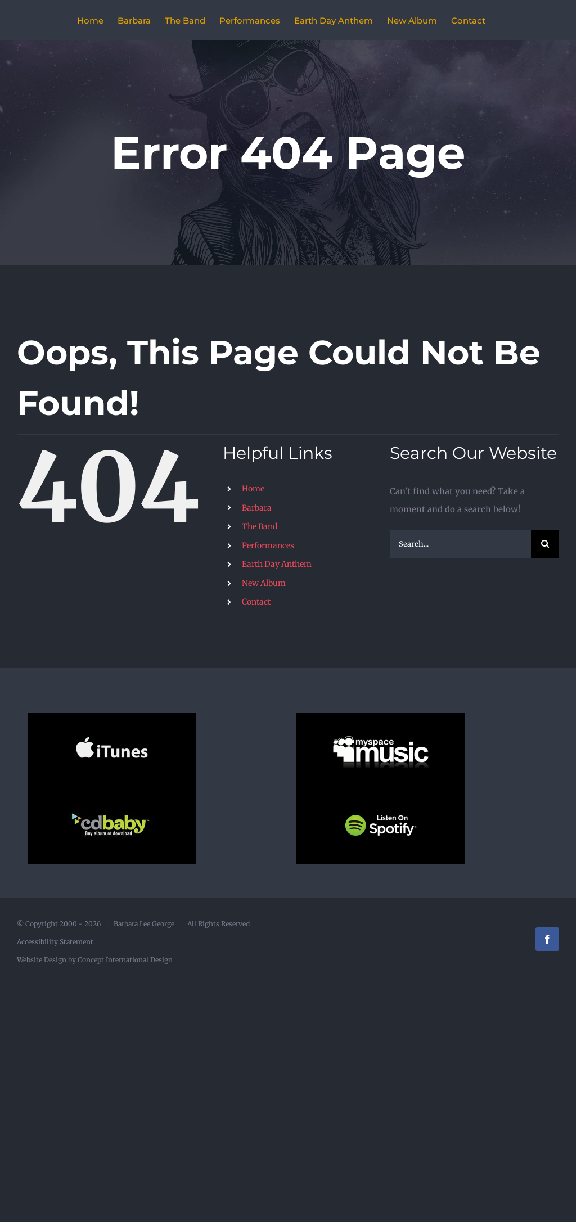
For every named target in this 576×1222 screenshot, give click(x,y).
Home (253, 489)
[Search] (545, 544)
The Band (259, 526)
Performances (268, 545)
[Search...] (460, 544)
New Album (264, 583)
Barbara (257, 508)
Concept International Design (124, 959)
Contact (256, 602)
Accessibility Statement (55, 941)
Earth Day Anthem (277, 564)
